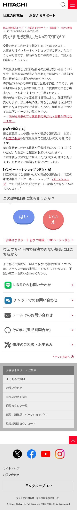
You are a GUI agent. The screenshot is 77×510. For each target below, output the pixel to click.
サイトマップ (11, 468)
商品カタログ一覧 (17, 405)
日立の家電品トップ (13, 27)
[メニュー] (72, 4)
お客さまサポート (37, 27)
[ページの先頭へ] (73, 440)
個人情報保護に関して (47, 498)
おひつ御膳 (66, 27)
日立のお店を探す (17, 396)
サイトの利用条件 (25, 498)
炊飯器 (53, 27)
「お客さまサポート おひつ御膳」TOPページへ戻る (36, 240)
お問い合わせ (14, 387)
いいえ (53, 219)
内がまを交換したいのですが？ (34, 36)
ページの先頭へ (61, 356)
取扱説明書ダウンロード (21, 423)
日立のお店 (13, 138)
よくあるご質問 (15, 379)
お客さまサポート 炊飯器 (21, 370)
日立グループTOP (38, 486)
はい (24, 216)
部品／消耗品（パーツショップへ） (27, 414)
